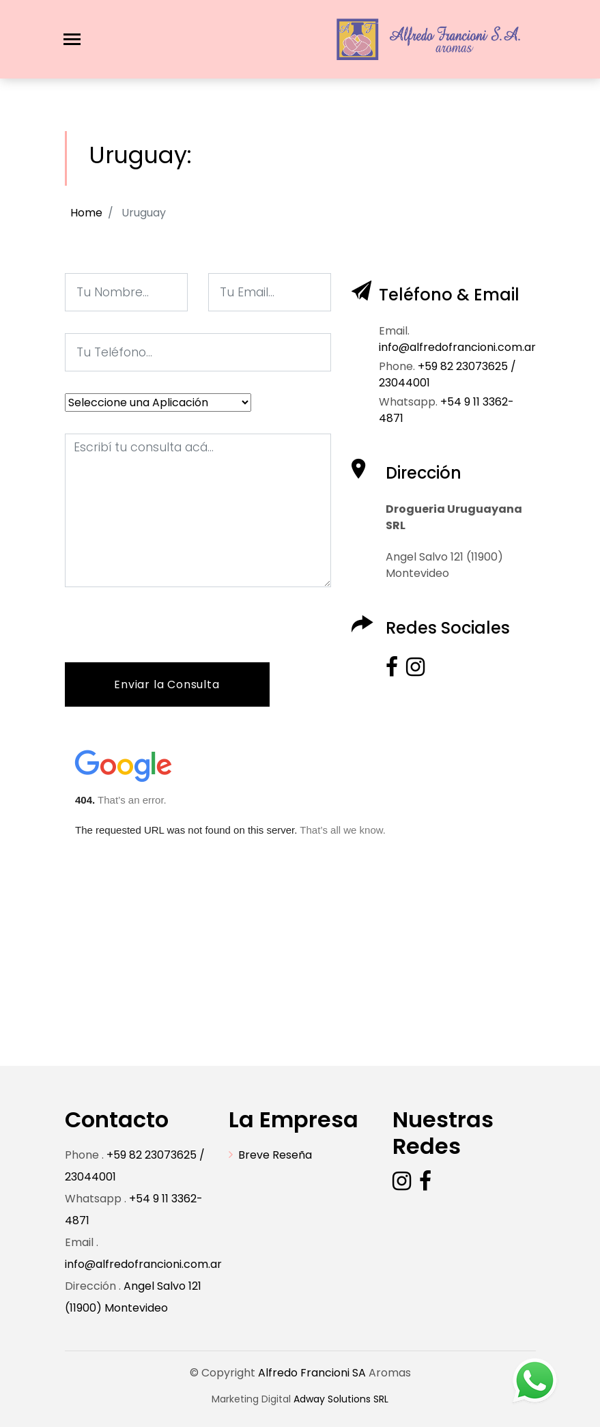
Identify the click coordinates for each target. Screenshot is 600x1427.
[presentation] (168, 635)
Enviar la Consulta (166, 684)
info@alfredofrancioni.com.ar (143, 1264)
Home (86, 213)
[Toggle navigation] (72, 39)
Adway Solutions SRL (341, 1399)
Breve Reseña (275, 1155)
